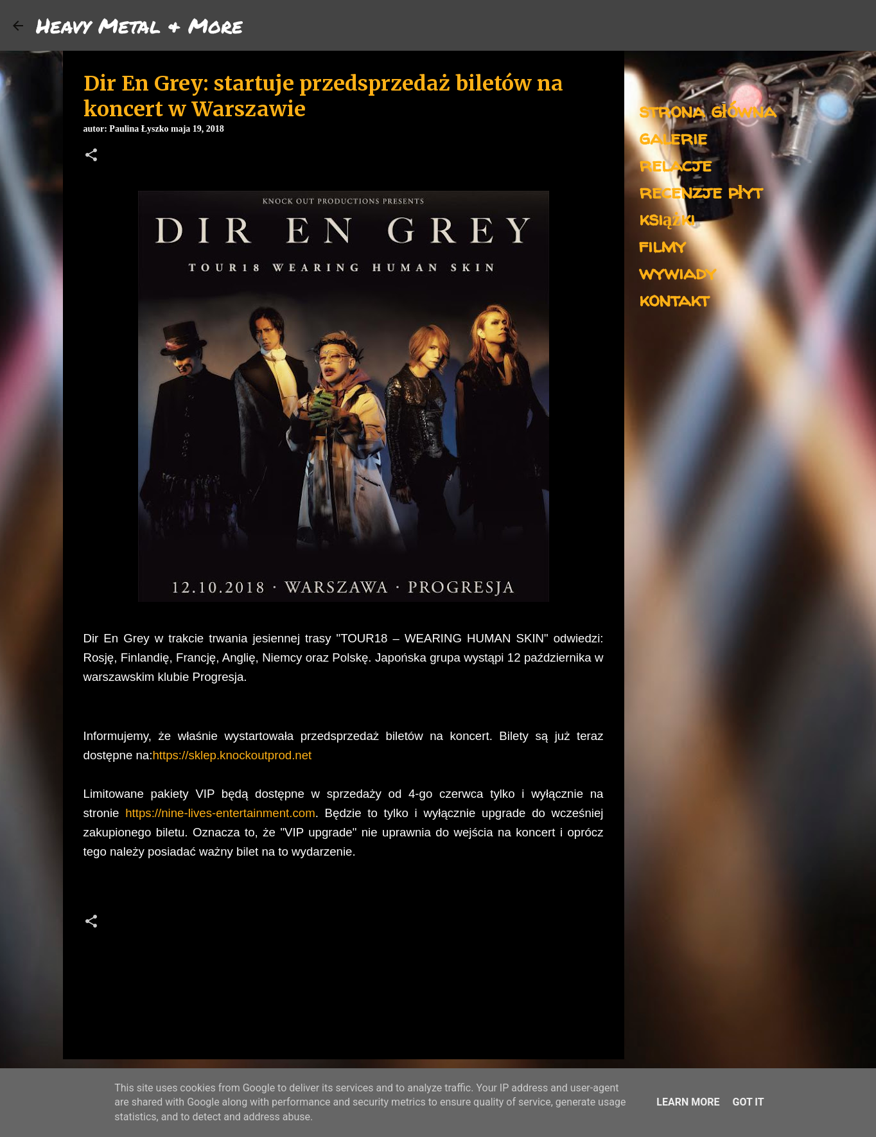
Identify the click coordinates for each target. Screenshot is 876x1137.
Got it (748, 1102)
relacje (675, 164)
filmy (662, 245)
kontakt (674, 299)
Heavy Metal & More (139, 25)
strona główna (707, 110)
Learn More (687, 1102)
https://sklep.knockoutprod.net (231, 755)
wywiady (677, 272)
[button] (91, 156)
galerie (673, 137)
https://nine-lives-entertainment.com (220, 813)
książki (667, 218)
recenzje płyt (700, 191)
